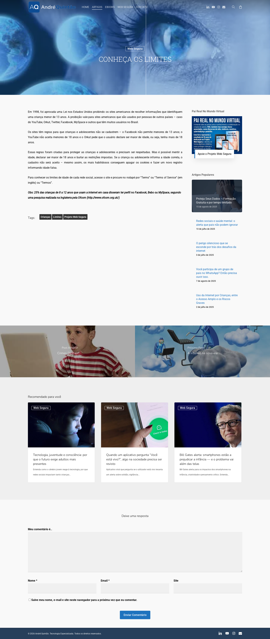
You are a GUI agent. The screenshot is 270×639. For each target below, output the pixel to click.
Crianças (45, 217)
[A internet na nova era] (202, 351)
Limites (57, 217)
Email (105, 580)
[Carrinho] (240, 7)
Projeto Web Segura (75, 217)
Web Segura (135, 48)
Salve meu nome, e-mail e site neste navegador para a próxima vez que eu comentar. (84, 600)
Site (176, 580)
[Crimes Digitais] (67, 351)
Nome (32, 580)
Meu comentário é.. (40, 529)
